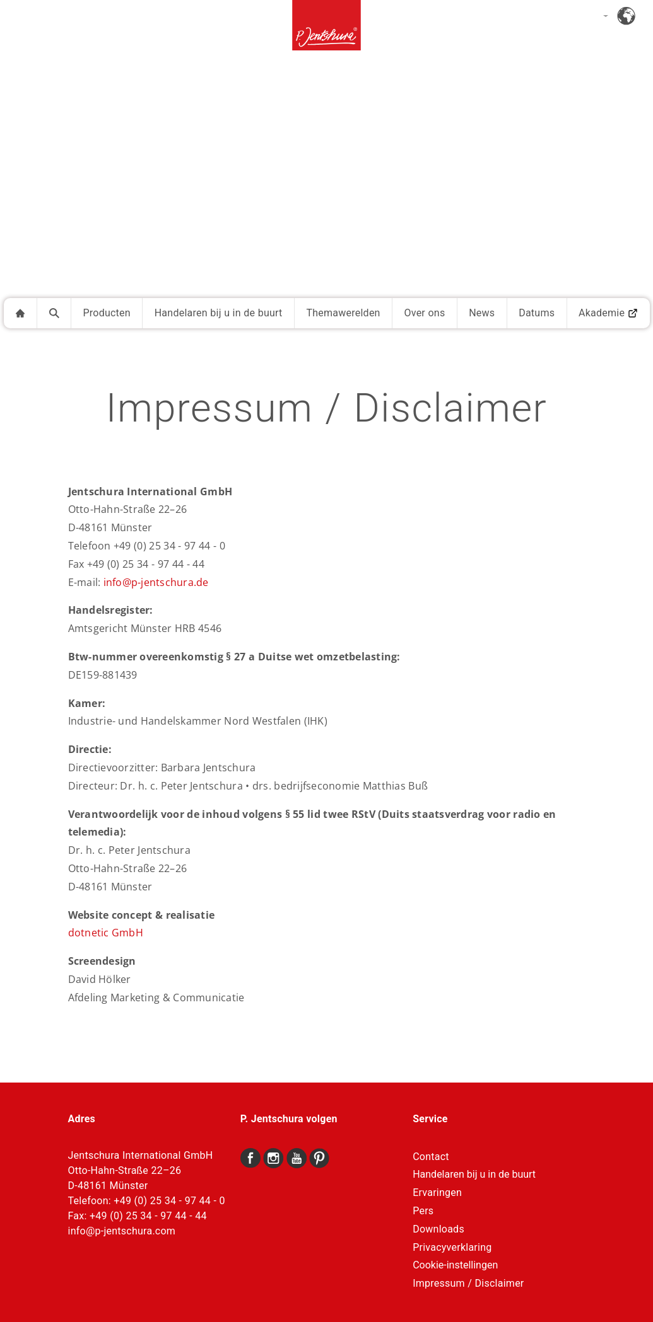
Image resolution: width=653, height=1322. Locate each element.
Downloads (438, 1229)
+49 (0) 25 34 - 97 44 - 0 (169, 1201)
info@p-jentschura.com (122, 1231)
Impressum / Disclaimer (468, 1283)
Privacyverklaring (452, 1247)
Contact (431, 1157)
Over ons (424, 313)
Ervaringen (437, 1192)
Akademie (608, 313)
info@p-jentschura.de (156, 582)
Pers (423, 1211)
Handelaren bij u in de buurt (219, 313)
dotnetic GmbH (105, 933)
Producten (107, 313)
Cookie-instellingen (455, 1265)
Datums (537, 313)
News (482, 313)
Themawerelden (343, 313)
